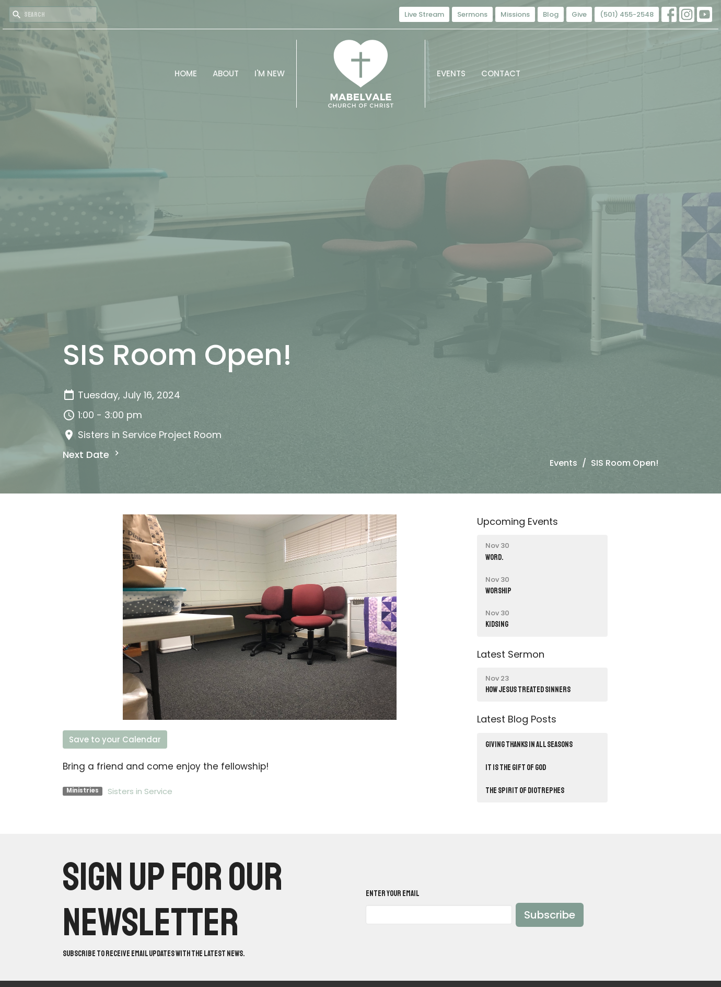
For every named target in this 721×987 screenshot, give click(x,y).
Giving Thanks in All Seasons (529, 745)
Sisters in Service (140, 791)
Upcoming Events (517, 521)
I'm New (269, 73)
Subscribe (549, 915)
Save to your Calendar (115, 739)
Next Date (92, 454)
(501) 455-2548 (627, 14)
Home (186, 73)
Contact (500, 73)
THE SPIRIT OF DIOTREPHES (524, 791)
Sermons (472, 14)
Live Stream (424, 14)
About (226, 73)
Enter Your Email (393, 894)
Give (579, 14)
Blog (551, 14)
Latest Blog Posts (516, 719)
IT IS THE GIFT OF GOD (515, 768)
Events (451, 73)
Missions (515, 14)
